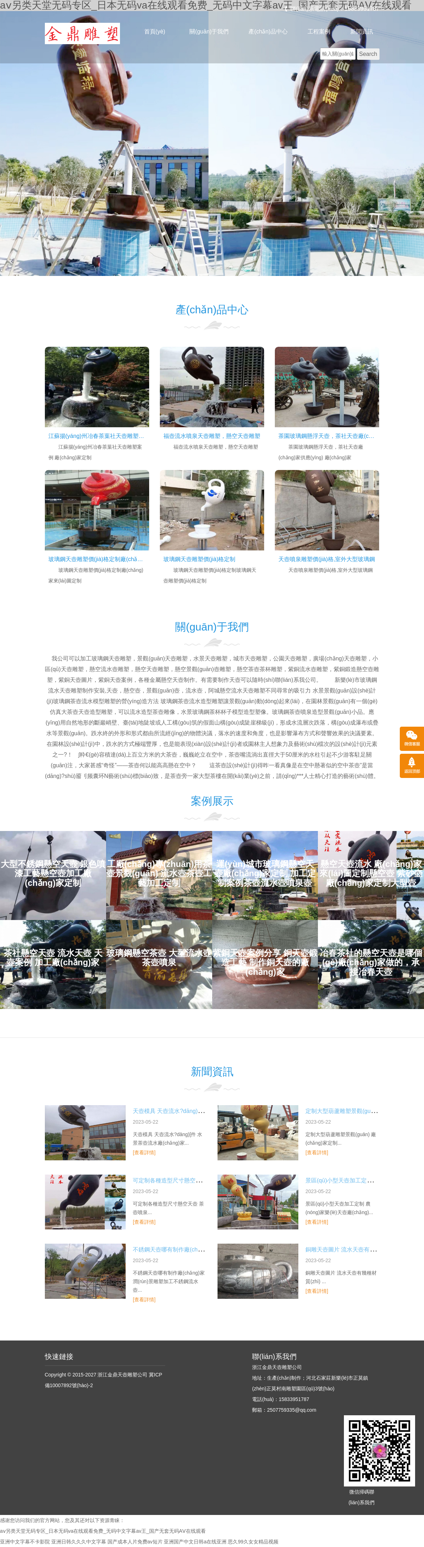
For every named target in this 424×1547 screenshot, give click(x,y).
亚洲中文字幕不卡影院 (25, 1542)
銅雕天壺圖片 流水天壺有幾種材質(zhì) (354, 1250)
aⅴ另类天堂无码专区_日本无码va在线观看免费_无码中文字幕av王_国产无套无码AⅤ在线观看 (103, 1531)
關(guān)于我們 (209, 31)
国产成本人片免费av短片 (135, 1542)
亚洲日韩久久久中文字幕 (78, 1542)
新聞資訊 (361, 31)
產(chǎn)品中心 (267, 31)
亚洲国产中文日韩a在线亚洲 (195, 1542)
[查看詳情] (144, 1152)
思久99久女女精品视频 (253, 1542)
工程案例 (319, 31)
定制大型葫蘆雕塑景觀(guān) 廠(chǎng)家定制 (364, 1111)
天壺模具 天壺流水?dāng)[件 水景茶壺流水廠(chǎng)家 (202, 1111)
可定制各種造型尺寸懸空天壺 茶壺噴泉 (182, 1180)
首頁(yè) (155, 31)
